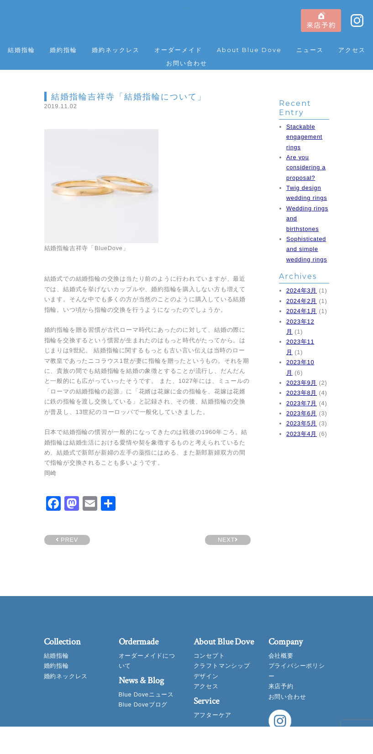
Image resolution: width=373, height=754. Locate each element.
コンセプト (209, 655)
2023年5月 (301, 423)
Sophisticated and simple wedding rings (306, 249)
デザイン (206, 676)
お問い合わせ (186, 63)
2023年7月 (301, 403)
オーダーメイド (178, 50)
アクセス (352, 50)
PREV (67, 539)
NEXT (228, 539)
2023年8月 (301, 392)
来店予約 (281, 686)
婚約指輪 (63, 50)
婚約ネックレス (116, 50)
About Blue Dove (249, 50)
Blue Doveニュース (146, 694)
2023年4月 (301, 433)
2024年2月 (301, 301)
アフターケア (212, 715)
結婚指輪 (21, 50)
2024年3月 (301, 290)
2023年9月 (301, 382)
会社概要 (281, 655)
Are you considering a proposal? (306, 167)
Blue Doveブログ (143, 704)
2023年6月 (301, 413)
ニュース (310, 50)
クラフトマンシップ (222, 665)
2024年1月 (301, 311)
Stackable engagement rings (304, 137)
